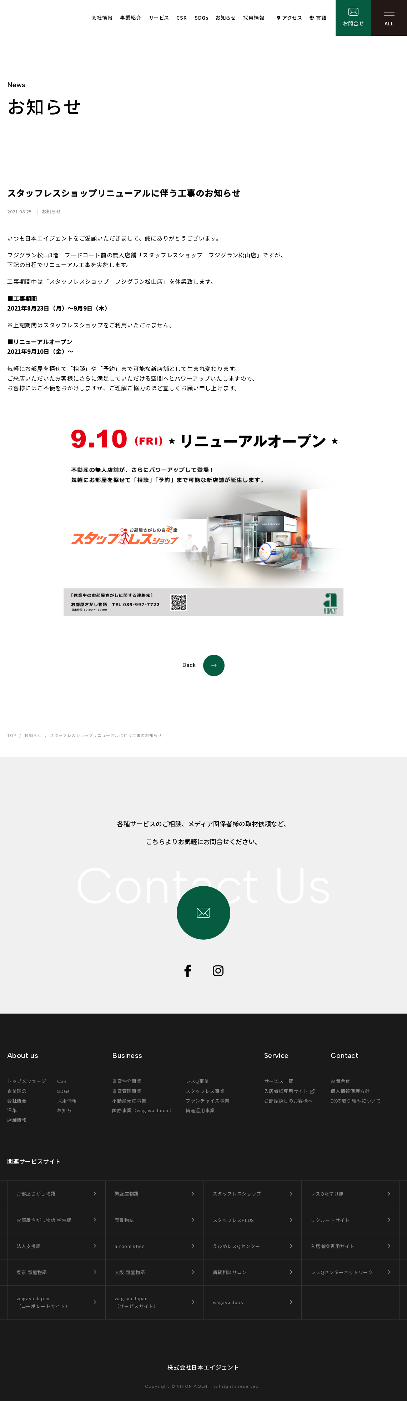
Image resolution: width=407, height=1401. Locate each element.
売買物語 (124, 1220)
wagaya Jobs (228, 1302)
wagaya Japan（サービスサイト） (137, 1302)
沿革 (12, 1110)
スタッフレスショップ (237, 1193)
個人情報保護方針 (350, 1091)
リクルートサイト (330, 1220)
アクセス (292, 17)
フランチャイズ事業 (208, 1100)
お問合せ (353, 23)
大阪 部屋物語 (130, 1272)
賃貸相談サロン (230, 1272)
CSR (181, 17)
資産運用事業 (200, 1110)
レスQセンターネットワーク (342, 1272)
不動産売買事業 (129, 1100)
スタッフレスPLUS (234, 1220)
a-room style (130, 1246)
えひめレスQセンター (237, 1246)
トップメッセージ (26, 1081)
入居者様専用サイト (286, 1091)
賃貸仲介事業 (126, 1081)
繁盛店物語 (127, 1193)
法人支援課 (28, 1246)
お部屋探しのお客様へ (288, 1100)
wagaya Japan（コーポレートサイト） (43, 1302)
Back (203, 665)
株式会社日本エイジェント (203, 1367)
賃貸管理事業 (126, 1091)
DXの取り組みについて (356, 1100)
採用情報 (254, 17)
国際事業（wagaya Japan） (143, 1110)
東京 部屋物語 (31, 1272)
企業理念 (17, 1091)
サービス (159, 17)
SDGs (201, 17)
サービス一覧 (278, 1081)
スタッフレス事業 (205, 1091)
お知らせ (226, 17)
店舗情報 (17, 1120)
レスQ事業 (197, 1081)
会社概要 (17, 1100)
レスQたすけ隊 (327, 1193)
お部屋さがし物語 (35, 1193)
